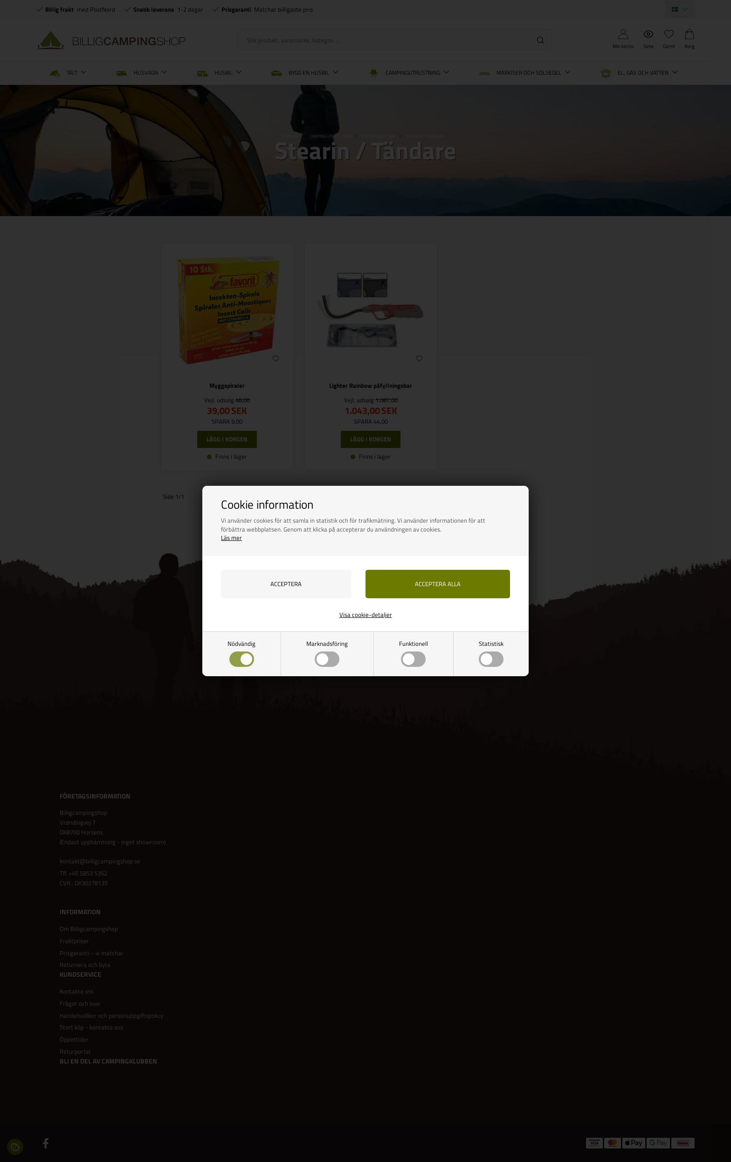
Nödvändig (241, 653)
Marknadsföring (327, 653)
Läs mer (231, 537)
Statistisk (491, 653)
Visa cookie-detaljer (365, 614)
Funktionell (413, 653)
